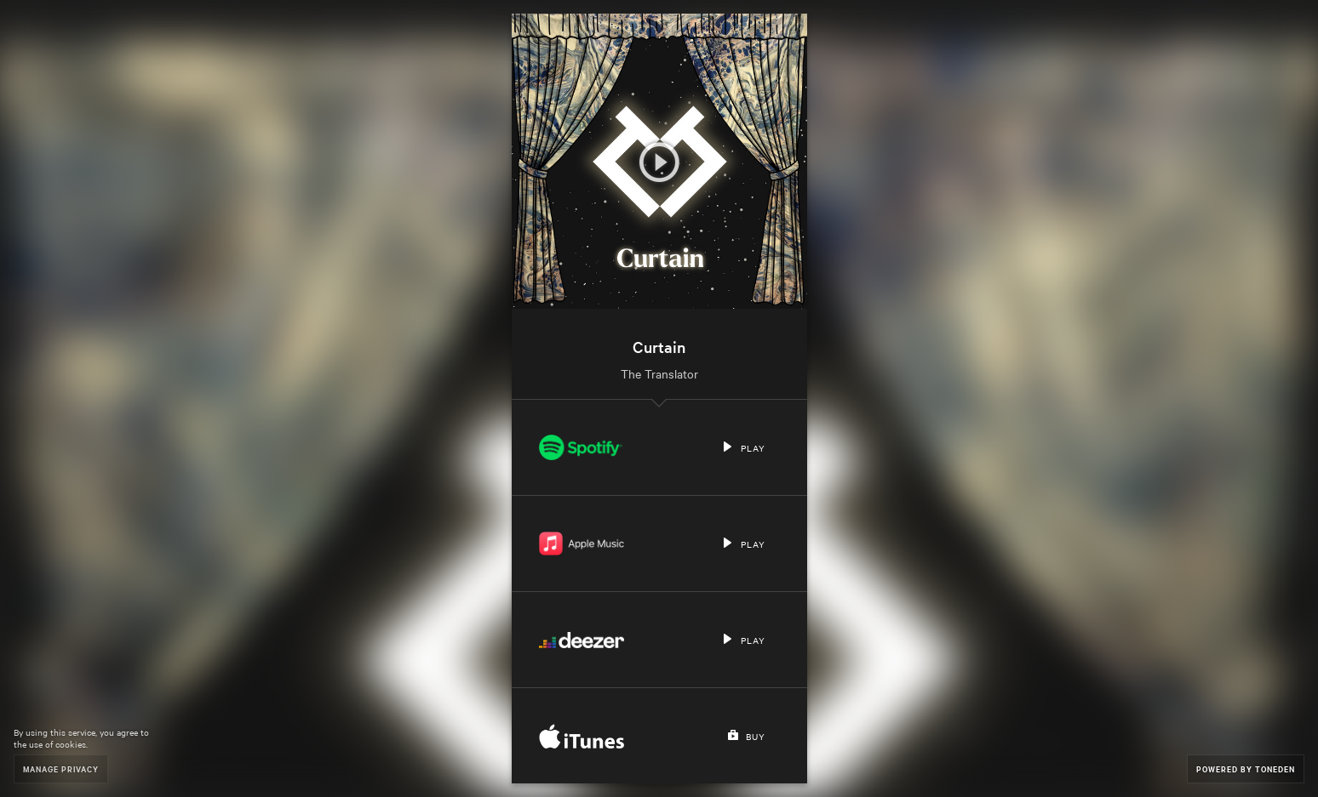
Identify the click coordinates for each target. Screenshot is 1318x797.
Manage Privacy (61, 768)
